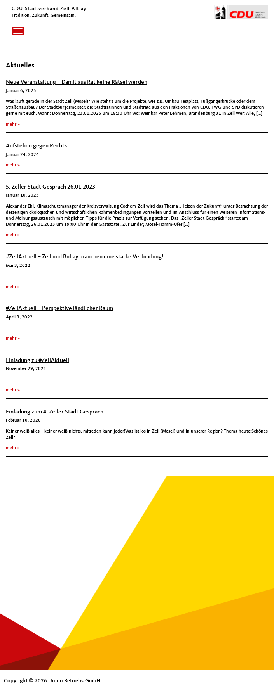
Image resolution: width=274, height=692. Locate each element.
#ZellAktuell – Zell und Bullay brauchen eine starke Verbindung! (84, 257)
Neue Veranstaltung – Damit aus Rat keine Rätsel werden (76, 82)
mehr (11, 124)
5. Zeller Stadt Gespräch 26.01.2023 (50, 187)
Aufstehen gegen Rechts (36, 146)
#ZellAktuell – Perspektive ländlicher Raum (59, 308)
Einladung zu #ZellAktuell (37, 360)
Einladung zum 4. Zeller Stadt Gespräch (54, 412)
